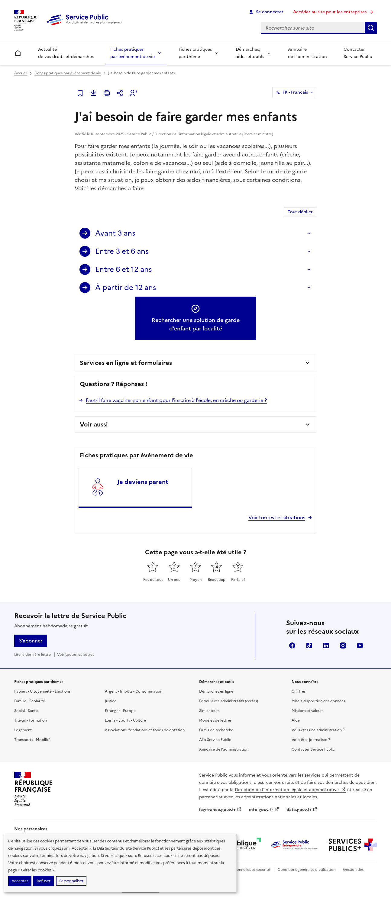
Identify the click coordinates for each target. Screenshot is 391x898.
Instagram (343, 645)
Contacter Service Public (358, 53)
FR (295, 92)
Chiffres (298, 691)
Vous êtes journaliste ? (311, 739)
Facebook (292, 645)
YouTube (360, 645)
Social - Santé (26, 710)
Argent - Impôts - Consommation (133, 691)
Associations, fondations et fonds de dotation (145, 730)
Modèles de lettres (215, 720)
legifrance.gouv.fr (220, 809)
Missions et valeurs (307, 710)
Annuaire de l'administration (223, 749)
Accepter (19, 881)
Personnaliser (71, 881)
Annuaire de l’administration (307, 53)
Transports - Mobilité (32, 739)
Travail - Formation (30, 720)
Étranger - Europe (120, 710)
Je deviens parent (142, 481)
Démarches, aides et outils (250, 53)
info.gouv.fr (264, 809)
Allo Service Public (215, 739)
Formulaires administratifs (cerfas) (228, 701)
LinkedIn (326, 645)
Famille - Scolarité (29, 701)
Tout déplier (300, 212)
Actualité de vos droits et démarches (66, 53)
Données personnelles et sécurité (241, 869)
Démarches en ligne (216, 691)
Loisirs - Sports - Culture (125, 720)
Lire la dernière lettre (32, 654)
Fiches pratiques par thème (195, 53)
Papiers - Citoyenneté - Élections (42, 691)
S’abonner (30, 640)
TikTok (309, 645)
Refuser (43, 881)
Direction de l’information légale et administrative (290, 790)
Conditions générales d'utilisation (306, 869)
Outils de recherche (216, 730)
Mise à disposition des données (318, 701)
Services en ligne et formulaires (126, 362)
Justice (110, 701)
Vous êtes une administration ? (318, 730)
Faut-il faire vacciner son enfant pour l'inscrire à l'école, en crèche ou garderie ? (176, 400)
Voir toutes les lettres (75, 654)
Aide (296, 720)
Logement (23, 730)
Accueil (20, 73)
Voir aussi (94, 424)
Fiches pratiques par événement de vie (132, 53)
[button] (133, 93)
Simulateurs (209, 710)
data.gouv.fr (302, 809)
